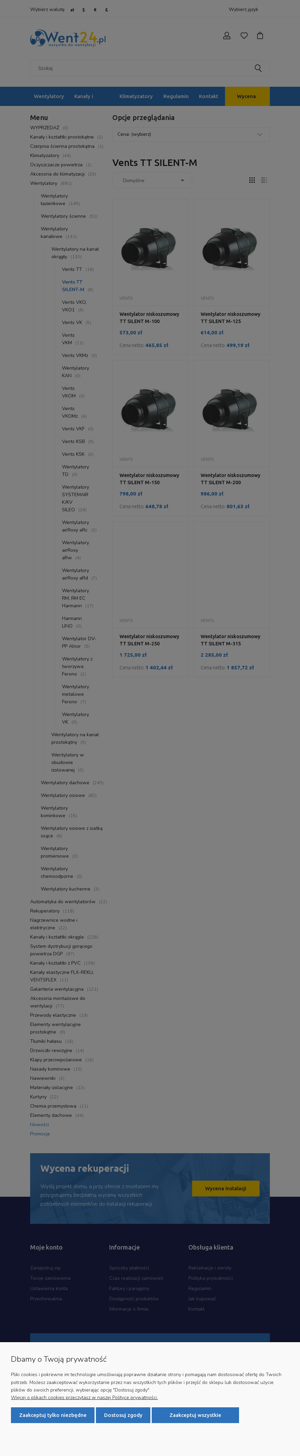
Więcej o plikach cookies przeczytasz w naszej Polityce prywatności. (84, 1397)
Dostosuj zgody (123, 1415)
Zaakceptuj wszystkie (195, 1415)
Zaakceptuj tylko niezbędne (53, 1415)
